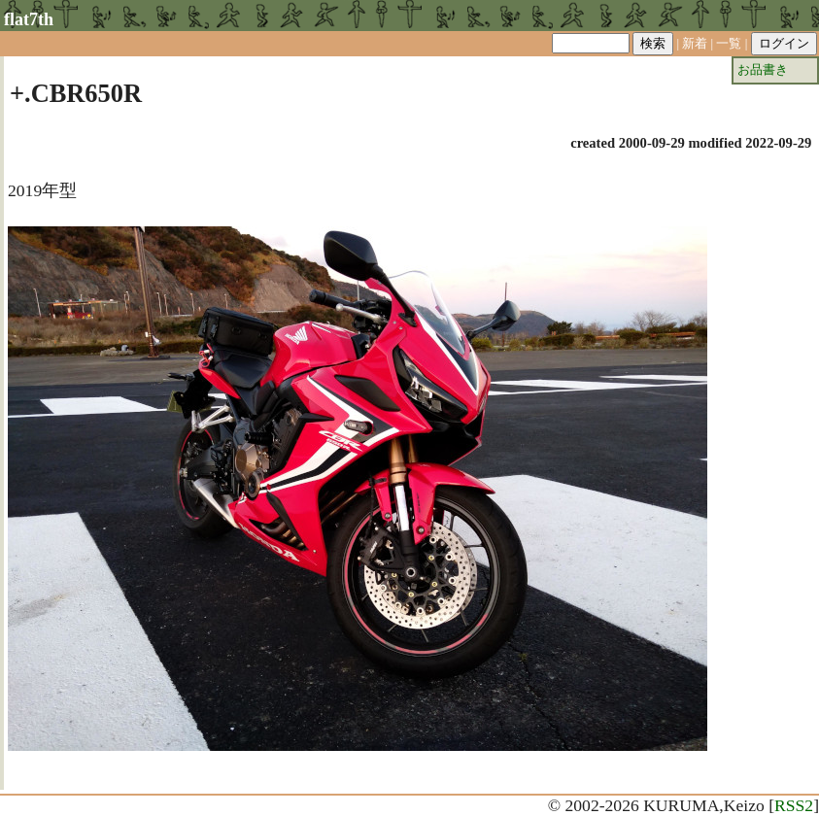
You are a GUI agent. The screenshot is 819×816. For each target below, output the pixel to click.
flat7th (28, 19)
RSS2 (793, 805)
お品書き (762, 69)
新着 (694, 43)
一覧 (728, 43)
